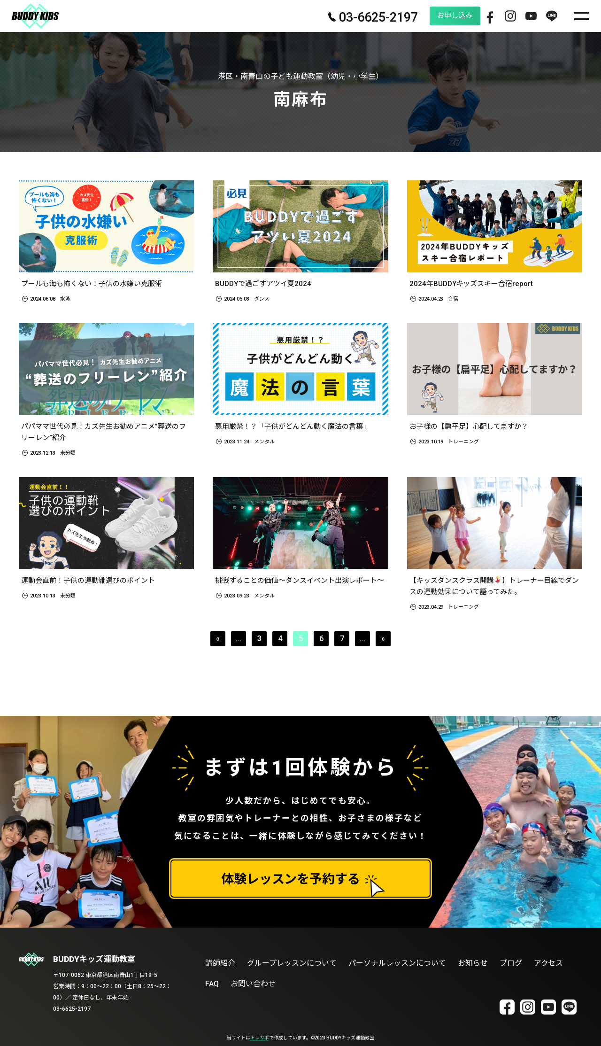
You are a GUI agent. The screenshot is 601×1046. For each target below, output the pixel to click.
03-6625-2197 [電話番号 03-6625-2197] (348, 18)
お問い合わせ (253, 983)
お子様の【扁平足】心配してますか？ (473, 427)
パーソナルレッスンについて (397, 963)
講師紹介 (220, 963)
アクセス (548, 963)
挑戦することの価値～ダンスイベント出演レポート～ (297, 589)
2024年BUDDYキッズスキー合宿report (474, 283)
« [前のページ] (218, 642)
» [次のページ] (383, 642)
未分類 (68, 455)
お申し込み (435, 15)
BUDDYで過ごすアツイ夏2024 (266, 283)
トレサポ (259, 1037)
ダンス (262, 299)
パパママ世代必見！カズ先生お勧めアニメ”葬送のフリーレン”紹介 (105, 433)
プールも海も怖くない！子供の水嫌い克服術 (96, 283)
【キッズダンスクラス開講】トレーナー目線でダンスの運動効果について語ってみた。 (492, 589)
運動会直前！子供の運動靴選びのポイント (92, 583)
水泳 (65, 299)
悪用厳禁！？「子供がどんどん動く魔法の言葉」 (297, 427)
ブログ (511, 963)
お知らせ (473, 963)
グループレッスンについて (292, 963)
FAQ (212, 983)
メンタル (264, 443)
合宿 (453, 299)
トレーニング (463, 443)
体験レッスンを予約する (291, 879)
